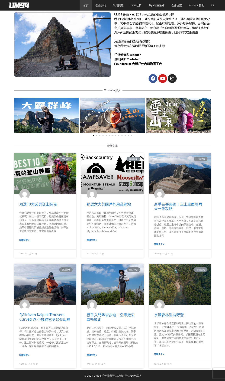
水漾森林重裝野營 (169, 314)
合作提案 (176, 5)
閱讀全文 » (24, 239)
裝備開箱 (118, 5)
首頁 (85, 5)
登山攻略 (100, 5)
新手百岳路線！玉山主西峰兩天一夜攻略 (178, 206)
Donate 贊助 (196, 5)
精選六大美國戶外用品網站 (109, 204)
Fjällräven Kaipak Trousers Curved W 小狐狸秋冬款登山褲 (44, 317)
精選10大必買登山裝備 (38, 204)
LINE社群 (136, 5)
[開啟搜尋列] (213, 5)
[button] (93, 135)
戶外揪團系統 (156, 5)
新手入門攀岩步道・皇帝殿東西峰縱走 (111, 317)
